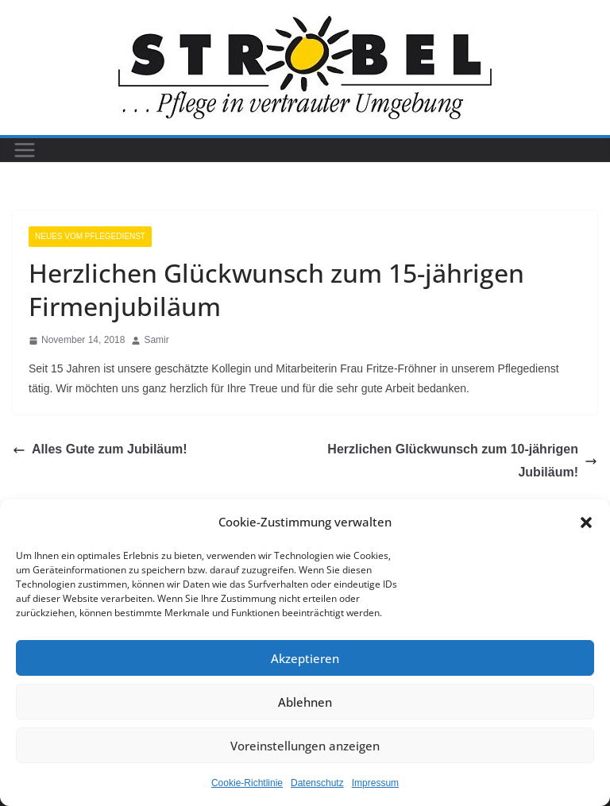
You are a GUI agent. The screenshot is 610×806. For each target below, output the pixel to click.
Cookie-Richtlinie (247, 783)
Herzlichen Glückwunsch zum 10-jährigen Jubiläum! (462, 460)
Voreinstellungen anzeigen (305, 746)
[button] (586, 522)
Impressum (375, 783)
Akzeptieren (305, 658)
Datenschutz (317, 783)
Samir (156, 339)
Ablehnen (305, 702)
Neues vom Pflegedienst (90, 236)
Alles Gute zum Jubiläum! (100, 449)
